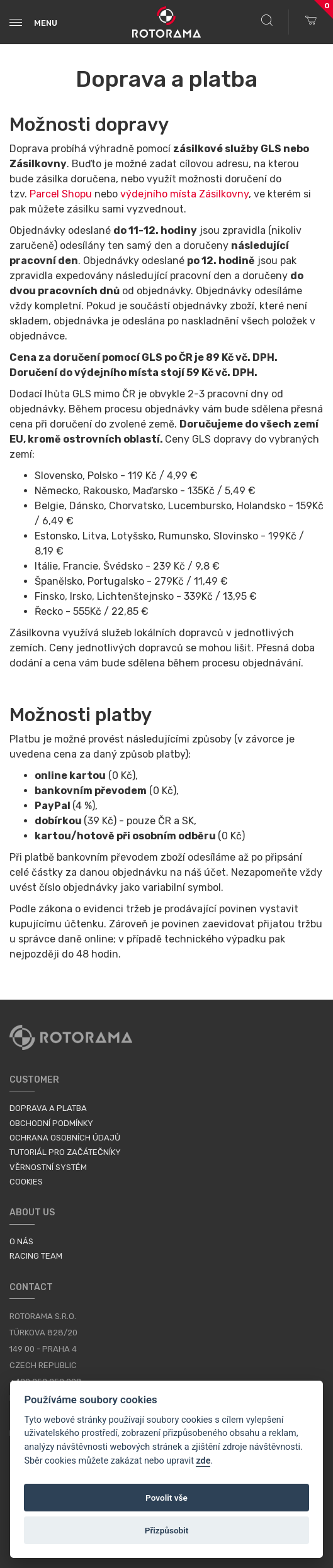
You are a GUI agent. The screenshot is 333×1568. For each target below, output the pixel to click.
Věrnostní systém (48, 1167)
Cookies (26, 1181)
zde (203, 1460)
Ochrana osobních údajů (64, 1137)
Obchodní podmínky (51, 1123)
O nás (21, 1241)
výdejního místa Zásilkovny (184, 194)
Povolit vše (166, 1498)
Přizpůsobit (167, 1530)
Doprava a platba (48, 1108)
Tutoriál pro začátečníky (65, 1152)
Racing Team (35, 1256)
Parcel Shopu (61, 194)
